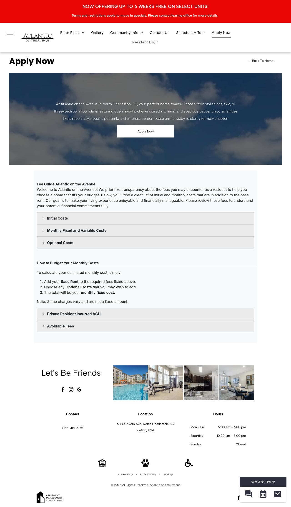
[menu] (10, 33)
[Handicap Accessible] (189, 466)
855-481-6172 (72, 428)
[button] (248, 494)
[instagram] (71, 390)
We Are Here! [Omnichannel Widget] (263, 482)
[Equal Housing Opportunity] (102, 466)
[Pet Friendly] (145, 466)
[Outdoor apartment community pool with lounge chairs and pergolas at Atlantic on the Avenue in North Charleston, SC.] (130, 382)
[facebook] (63, 390)
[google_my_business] (79, 390)
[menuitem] (72, 32)
